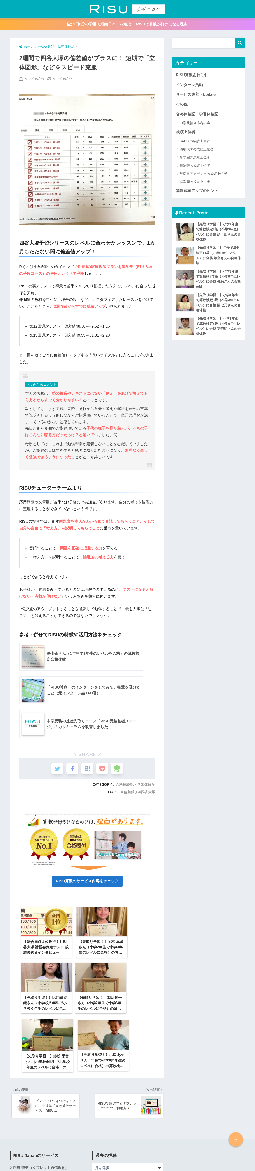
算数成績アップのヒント (197, 191)
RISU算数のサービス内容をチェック (87, 883)
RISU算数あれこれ (192, 75)
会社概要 (20, 1128)
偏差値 (129, 793)
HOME (127, 1152)
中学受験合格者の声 (195, 123)
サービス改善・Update (196, 94)
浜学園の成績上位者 (195, 182)
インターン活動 (189, 85)
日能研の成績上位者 (195, 165)
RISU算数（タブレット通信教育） (41, 1108)
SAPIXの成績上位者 (195, 141)
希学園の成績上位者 (195, 157)
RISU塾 (19, 1118)
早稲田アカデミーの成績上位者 (203, 174)
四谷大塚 (148, 793)
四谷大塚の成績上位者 (196, 149)
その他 (182, 104)
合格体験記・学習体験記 (135, 786)
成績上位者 (185, 132)
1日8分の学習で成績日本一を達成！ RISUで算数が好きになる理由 (127, 24)
